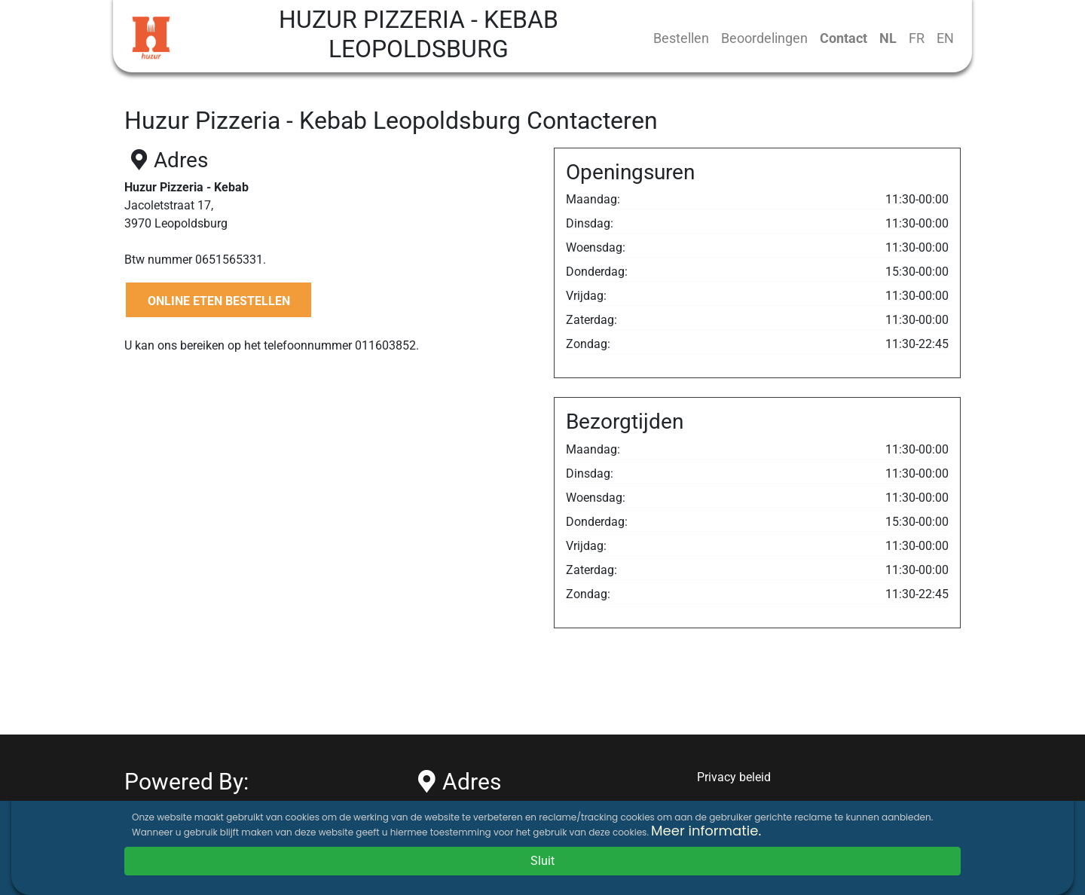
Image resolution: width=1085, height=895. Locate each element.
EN (945, 38)
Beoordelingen (764, 38)
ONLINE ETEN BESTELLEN (219, 301)
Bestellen (681, 38)
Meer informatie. (706, 830)
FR (917, 38)
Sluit (542, 861)
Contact (843, 38)
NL (888, 38)
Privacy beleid (734, 777)
